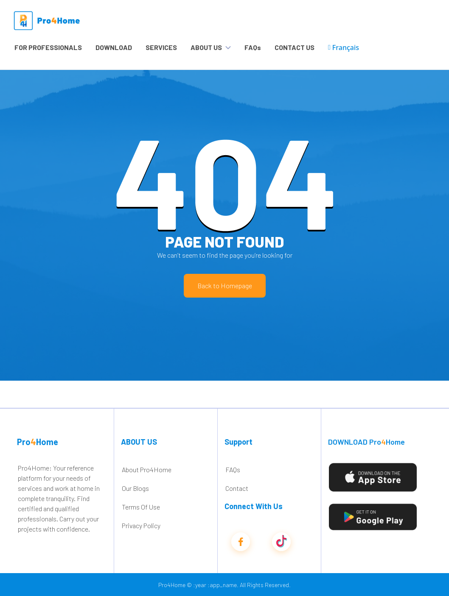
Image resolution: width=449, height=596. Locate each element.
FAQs (252, 47)
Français (343, 47)
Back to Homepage (224, 285)
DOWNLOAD (113, 47)
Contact (236, 488)
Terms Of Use (141, 507)
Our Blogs (135, 488)
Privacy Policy (141, 525)
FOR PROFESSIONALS (48, 47)
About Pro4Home (146, 469)
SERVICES (161, 47)
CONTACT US (294, 47)
